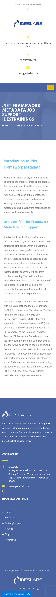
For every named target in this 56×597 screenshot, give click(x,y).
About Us (8, 517)
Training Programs (12, 523)
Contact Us (9, 539)
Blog (5, 534)
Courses (7, 528)
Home (5, 125)
